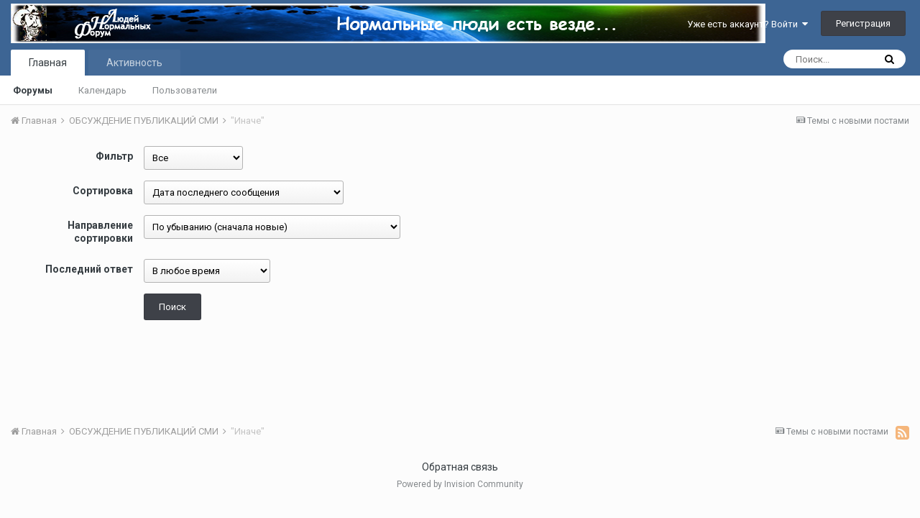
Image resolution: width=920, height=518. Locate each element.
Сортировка (103, 190)
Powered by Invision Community (460, 484)
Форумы (32, 90)
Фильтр (114, 156)
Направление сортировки (100, 231)
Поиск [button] (172, 306)
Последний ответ (89, 269)
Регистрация (863, 23)
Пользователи (184, 90)
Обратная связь (460, 467)
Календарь (102, 90)
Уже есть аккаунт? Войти (747, 24)
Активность (134, 62)
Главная (48, 62)
